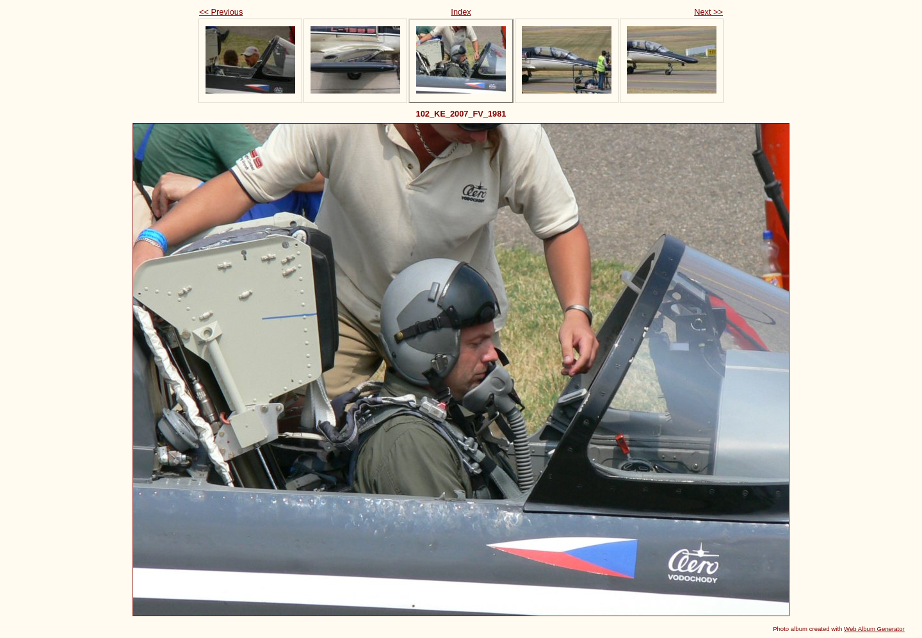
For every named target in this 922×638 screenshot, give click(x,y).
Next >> (708, 12)
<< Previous (221, 12)
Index (461, 12)
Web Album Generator (874, 628)
